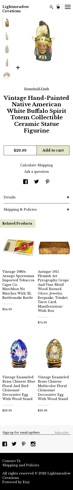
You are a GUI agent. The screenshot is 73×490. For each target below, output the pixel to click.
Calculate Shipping (36, 165)
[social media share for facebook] (25, 182)
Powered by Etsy (16, 482)
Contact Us (11, 461)
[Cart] (58, 7)
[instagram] (33, 444)
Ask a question (36, 172)
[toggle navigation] (68, 7)
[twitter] (14, 444)
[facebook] (5, 444)
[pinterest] (24, 444)
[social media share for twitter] (36, 182)
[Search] (51, 7)
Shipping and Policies (20, 465)
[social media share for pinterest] (47, 182)
